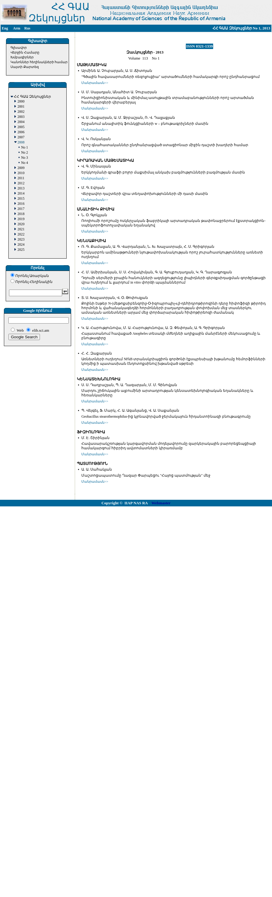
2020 (20, 224)
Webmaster (161, 503)
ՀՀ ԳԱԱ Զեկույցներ (32, 97)
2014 (20, 193)
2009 (20, 168)
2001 (20, 107)
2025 (20, 250)
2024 (20, 245)
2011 (20, 178)
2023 (20, 239)
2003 (20, 117)
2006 (20, 132)
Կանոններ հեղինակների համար (39, 62)
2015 (20, 199)
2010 (20, 173)
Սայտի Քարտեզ (25, 67)
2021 (20, 229)
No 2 (24, 153)
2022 (20, 234)
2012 (20, 183)
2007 (20, 137)
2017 (20, 209)
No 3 (24, 158)
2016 (20, 204)
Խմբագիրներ (22, 57)
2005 (20, 127)
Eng (5, 28)
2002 (20, 112)
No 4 (24, 163)
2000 (20, 101)
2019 (20, 219)
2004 (20, 122)
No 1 (24, 147)
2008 (20, 142)
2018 (20, 214)
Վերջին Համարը (25, 52)
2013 (20, 188)
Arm (16, 28)
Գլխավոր (19, 47)
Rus (27, 28)
